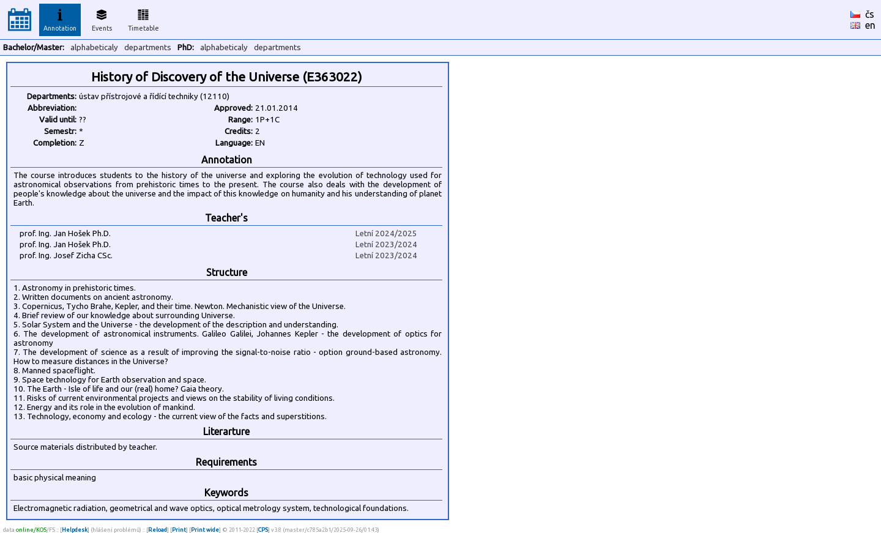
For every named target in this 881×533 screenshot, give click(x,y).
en (870, 25)
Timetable (143, 18)
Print (179, 529)
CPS (263, 529)
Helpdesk (74, 529)
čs (869, 14)
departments (147, 47)
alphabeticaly (94, 47)
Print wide (205, 529)
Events (102, 18)
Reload (157, 529)
